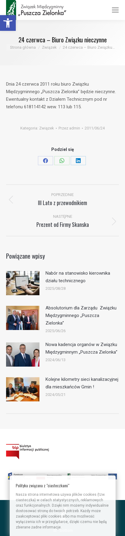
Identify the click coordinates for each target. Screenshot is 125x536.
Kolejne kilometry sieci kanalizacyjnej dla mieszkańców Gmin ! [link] (82, 383)
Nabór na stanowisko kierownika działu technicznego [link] (78, 276)
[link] (8, 23)
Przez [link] (69, 128)
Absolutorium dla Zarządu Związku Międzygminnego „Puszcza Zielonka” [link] (81, 315)
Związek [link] (46, 128)
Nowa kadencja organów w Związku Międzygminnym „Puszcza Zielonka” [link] (81, 348)
